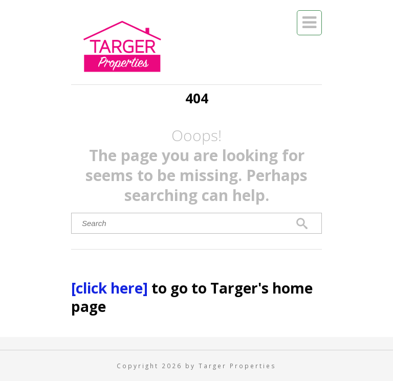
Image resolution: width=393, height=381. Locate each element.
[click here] (111, 288)
